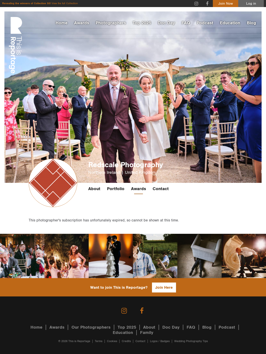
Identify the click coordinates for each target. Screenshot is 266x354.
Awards (81, 23)
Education (230, 23)
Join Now (225, 4)
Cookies (112, 341)
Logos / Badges (160, 341)
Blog (251, 23)
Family (146, 332)
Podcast (205, 23)
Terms (98, 341)
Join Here (164, 287)
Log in (251, 4)
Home (61, 23)
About (94, 188)
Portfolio (115, 188)
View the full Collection (65, 3)
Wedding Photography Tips (191, 341)
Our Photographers (91, 327)
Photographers (111, 23)
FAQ (186, 23)
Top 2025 (142, 23)
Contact (161, 188)
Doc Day (166, 23)
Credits (126, 341)
